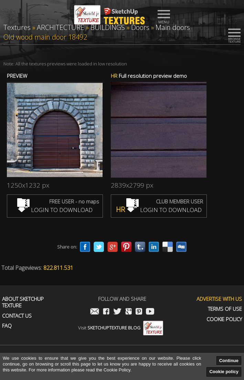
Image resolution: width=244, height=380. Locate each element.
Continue (228, 360)
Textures (17, 27)
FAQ (7, 326)
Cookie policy (223, 371)
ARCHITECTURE (60, 27)
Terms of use (225, 309)
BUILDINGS (108, 27)
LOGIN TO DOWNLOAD (55, 210)
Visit (120, 328)
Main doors (173, 27)
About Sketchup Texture (23, 302)
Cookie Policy (224, 319)
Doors (140, 27)
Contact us (17, 316)
